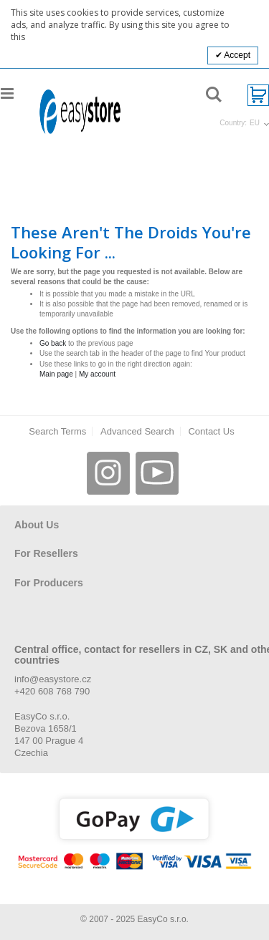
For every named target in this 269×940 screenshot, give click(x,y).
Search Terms (57, 431)
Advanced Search (137, 431)
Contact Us (211, 431)
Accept (236, 55)
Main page (56, 374)
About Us (36, 524)
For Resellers (46, 553)
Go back (52, 343)
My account (97, 374)
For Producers (48, 582)
